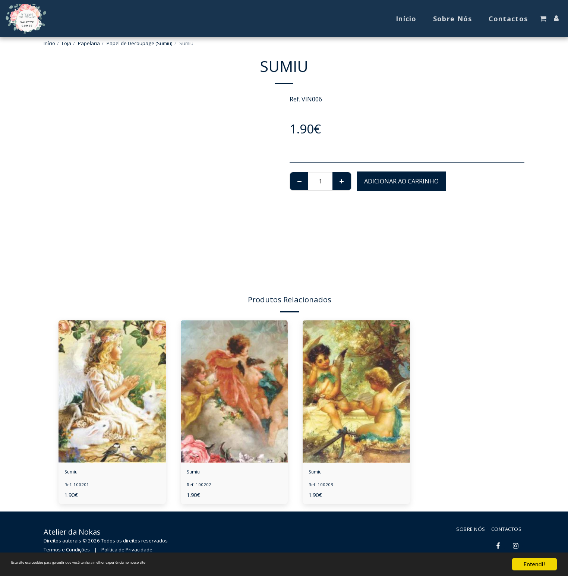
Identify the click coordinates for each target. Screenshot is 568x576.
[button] (543, 18)
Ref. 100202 (201, 487)
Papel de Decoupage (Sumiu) (140, 43)
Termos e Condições (67, 552)
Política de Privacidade (126, 552)
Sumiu (74, 473)
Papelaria (89, 43)
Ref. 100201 (78, 487)
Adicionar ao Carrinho (401, 181)
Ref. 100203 (323, 487)
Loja (66, 43)
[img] (112, 391)
